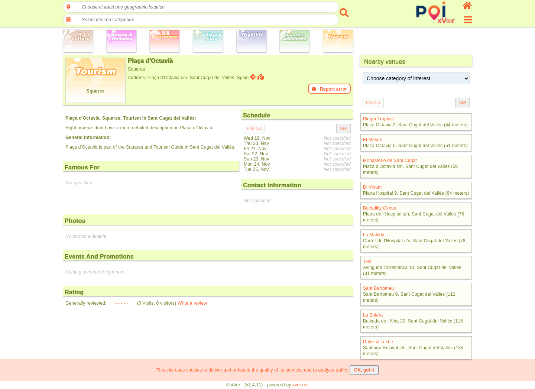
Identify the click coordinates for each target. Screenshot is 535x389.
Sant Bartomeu (378, 288)
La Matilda (374, 234)
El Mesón (372, 139)
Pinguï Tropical (378, 118)
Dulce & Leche (378, 341)
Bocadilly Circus (379, 208)
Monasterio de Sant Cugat (390, 160)
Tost (367, 261)
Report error (329, 89)
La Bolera (373, 315)
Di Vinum (372, 187)
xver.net (300, 385)
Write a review (192, 303)
